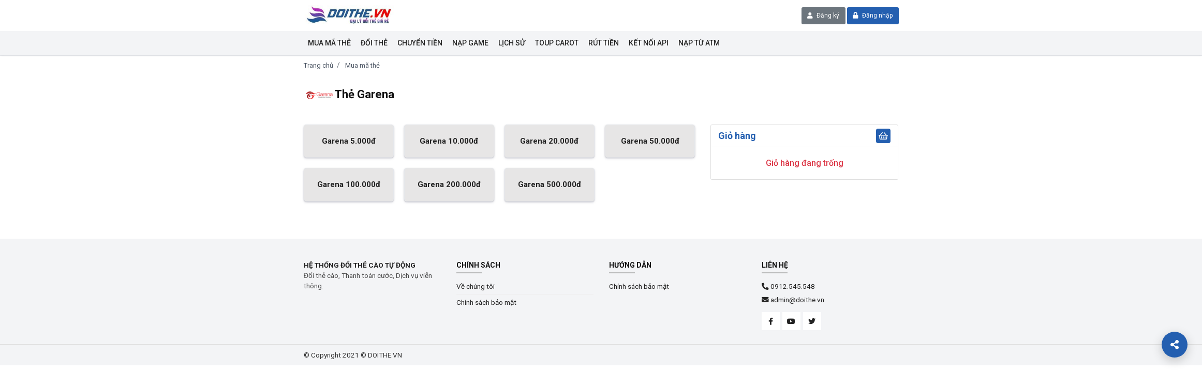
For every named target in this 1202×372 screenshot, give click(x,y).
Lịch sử (511, 43)
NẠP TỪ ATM (699, 43)
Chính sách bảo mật (486, 302)
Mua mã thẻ (329, 43)
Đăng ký (823, 15)
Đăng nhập (873, 15)
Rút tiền (603, 43)
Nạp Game (470, 43)
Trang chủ (318, 65)
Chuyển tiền (419, 43)
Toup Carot (556, 43)
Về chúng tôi (475, 286)
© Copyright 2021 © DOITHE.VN (353, 355)
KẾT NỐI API (649, 43)
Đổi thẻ (374, 43)
